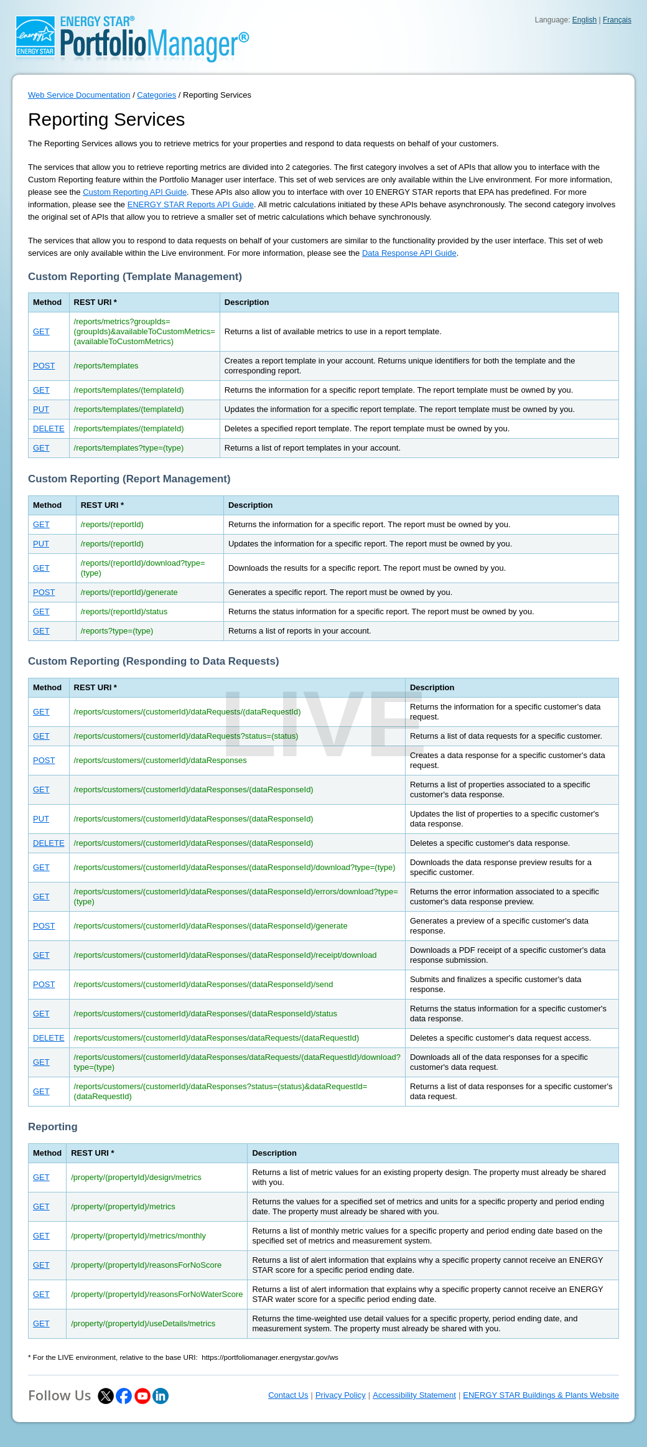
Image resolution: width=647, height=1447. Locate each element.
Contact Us (288, 1395)
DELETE (49, 428)
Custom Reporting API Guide (135, 192)
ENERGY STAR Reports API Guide (191, 204)
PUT (41, 409)
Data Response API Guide (409, 253)
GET (41, 331)
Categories (156, 95)
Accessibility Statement (414, 1395)
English (584, 20)
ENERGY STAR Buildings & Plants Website (541, 1395)
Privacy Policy (340, 1395)
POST (44, 365)
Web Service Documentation (79, 95)
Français (617, 20)
